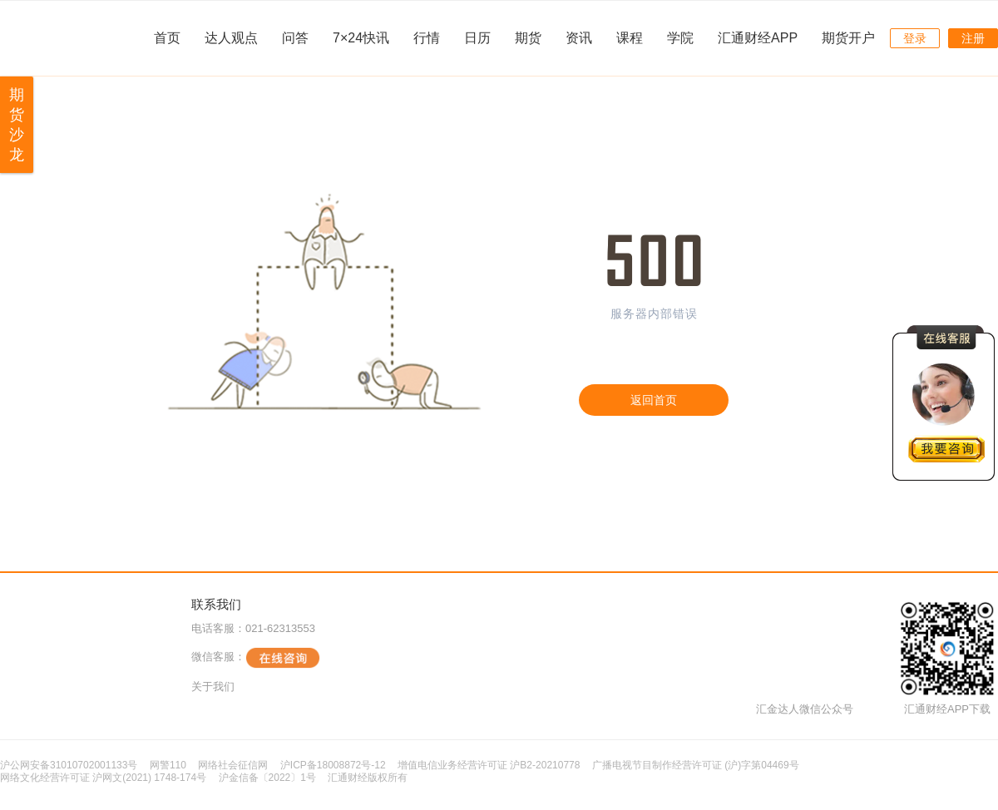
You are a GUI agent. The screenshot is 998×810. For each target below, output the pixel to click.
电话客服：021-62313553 (253, 628)
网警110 (168, 765)
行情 (426, 38)
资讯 (579, 38)
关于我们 (213, 686)
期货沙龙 (16, 124)
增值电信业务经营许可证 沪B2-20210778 (489, 765)
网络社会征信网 (233, 765)
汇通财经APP (758, 38)
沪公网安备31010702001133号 (68, 765)
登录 (914, 38)
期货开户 (848, 38)
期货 (528, 38)
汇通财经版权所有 (368, 777)
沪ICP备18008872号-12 (333, 765)
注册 (973, 38)
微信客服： (255, 658)
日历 (477, 38)
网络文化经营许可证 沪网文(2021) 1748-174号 (103, 777)
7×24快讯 (361, 38)
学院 (680, 38)
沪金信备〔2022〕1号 (267, 777)
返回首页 (653, 400)
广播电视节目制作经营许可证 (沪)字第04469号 (695, 765)
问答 (295, 38)
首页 (167, 38)
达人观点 (231, 38)
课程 (629, 38)
